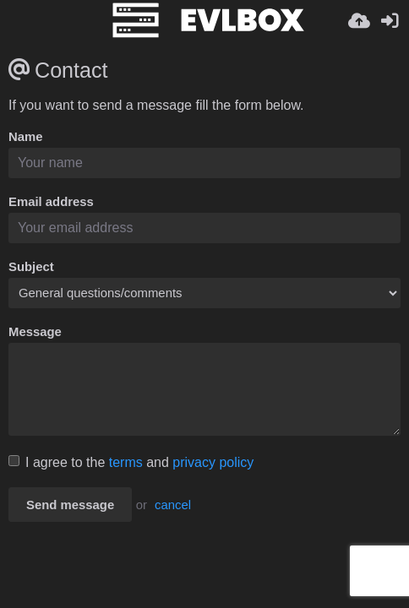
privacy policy (213, 462)
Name (25, 137)
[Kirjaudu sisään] (390, 21)
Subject (31, 267)
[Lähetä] (359, 21)
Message (35, 332)
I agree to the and (131, 462)
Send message (70, 505)
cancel (173, 505)
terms (126, 462)
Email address (51, 202)
